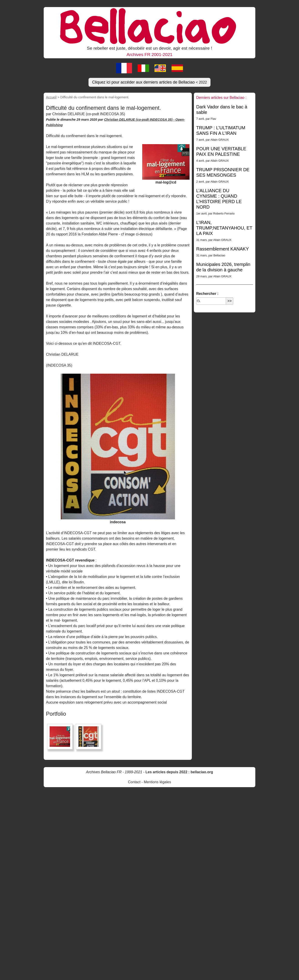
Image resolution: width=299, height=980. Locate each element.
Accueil (51, 97)
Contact (134, 782)
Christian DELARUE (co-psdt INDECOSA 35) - (139, 119)
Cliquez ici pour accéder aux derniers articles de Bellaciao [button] (149, 82)
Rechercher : (207, 294)
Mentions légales (157, 782)
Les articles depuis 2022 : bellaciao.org (179, 772)
